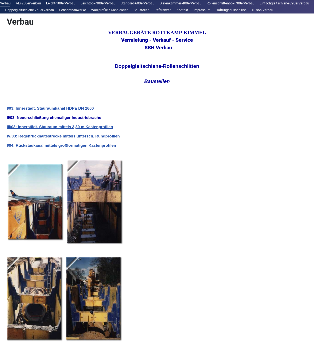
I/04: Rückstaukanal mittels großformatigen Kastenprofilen (61, 145)
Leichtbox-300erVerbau (98, 3)
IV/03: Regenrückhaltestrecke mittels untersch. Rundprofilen (63, 136)
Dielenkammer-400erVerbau (180, 3)
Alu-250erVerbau (28, 3)
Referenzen (163, 10)
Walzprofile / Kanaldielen (109, 10)
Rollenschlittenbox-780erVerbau (231, 3)
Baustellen (141, 10)
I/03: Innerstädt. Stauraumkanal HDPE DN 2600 (50, 108)
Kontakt (182, 10)
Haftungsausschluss (231, 10)
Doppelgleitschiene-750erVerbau (29, 10)
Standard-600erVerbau (137, 3)
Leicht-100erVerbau (60, 3)
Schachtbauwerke (72, 10)
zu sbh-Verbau (262, 10)
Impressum (201, 10)
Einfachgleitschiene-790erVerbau (284, 3)
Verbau (5, 3)
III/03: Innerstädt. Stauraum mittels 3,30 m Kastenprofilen (60, 127)
